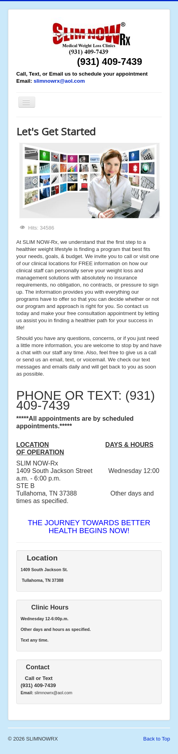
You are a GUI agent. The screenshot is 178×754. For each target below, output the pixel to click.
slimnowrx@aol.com (59, 81)
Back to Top (156, 739)
